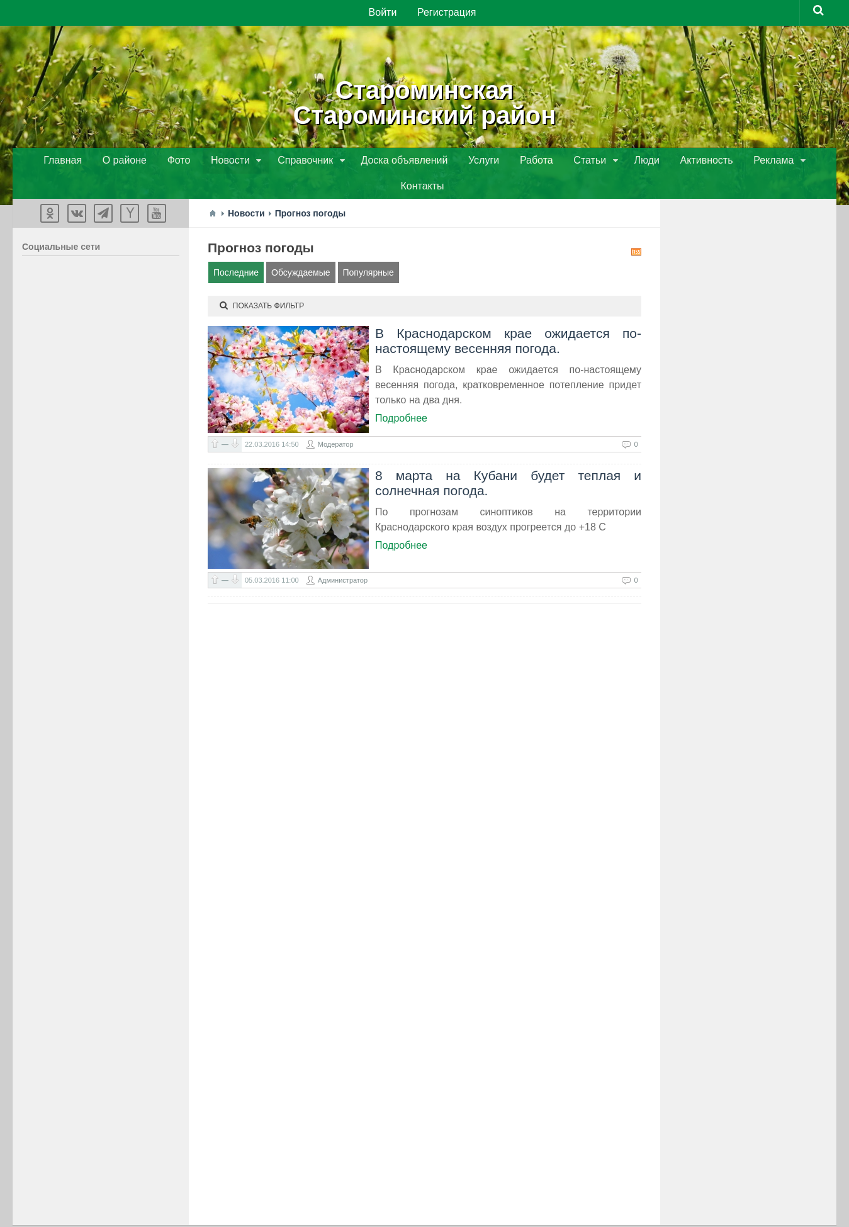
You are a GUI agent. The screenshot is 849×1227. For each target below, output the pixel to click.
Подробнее (401, 394)
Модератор (336, 421)
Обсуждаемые (300, 249)
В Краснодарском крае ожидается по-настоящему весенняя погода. (508, 317)
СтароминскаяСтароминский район (424, 100)
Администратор (343, 557)
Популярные (368, 249)
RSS (636, 228)
